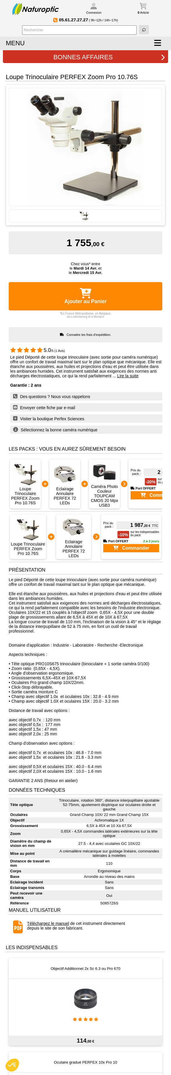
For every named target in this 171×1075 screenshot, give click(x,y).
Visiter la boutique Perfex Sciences (48, 418)
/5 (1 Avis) (37, 350)
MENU (15, 43)
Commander (131, 548)
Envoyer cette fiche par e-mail (44, 407)
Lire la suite (127, 376)
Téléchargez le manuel (48, 923)
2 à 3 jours (151, 541)
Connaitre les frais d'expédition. (89, 334)
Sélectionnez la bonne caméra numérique (55, 429)
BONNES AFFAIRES (109, 57)
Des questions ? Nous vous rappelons (51, 396)
